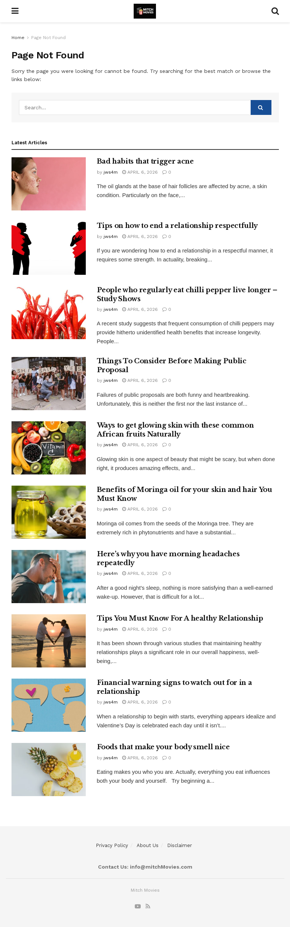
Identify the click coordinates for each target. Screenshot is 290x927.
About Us (148, 845)
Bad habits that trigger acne (145, 161)
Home (18, 37)
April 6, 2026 (140, 172)
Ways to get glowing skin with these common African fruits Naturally (175, 429)
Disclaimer (179, 845)
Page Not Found (48, 37)
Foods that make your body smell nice (163, 747)
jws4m (111, 172)
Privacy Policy (112, 845)
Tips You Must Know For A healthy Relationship (180, 618)
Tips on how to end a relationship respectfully (177, 226)
